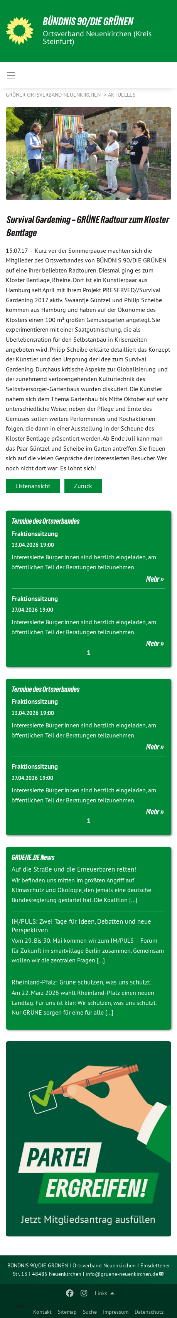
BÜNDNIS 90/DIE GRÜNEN (88, 21)
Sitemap (67, 1311)
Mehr (152, 579)
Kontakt (42, 1311)
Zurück (83, 486)
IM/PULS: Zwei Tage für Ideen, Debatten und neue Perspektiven (81, 925)
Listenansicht (32, 486)
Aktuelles (121, 94)
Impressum (115, 1311)
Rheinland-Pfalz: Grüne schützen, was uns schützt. (82, 982)
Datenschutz (149, 1311)
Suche (90, 1311)
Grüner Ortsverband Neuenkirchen (54, 94)
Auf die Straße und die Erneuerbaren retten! (74, 869)
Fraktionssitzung (35, 534)
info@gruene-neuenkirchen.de (122, 1273)
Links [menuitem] (101, 1293)
